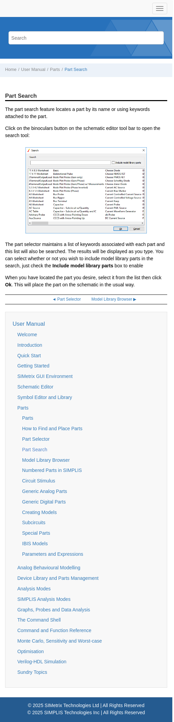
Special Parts (36, 533)
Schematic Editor (35, 387)
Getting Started (33, 365)
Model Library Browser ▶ (113, 299)
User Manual (33, 69)
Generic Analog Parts (44, 491)
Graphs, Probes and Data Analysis (53, 609)
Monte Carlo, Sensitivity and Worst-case (59, 641)
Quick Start (29, 355)
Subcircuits (33, 522)
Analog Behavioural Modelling (48, 567)
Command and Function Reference (54, 630)
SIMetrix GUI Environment (45, 376)
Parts (55, 69)
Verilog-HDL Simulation (41, 661)
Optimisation (30, 651)
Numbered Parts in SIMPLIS (52, 470)
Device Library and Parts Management (58, 578)
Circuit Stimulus (38, 480)
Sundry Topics (32, 672)
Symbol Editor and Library (44, 397)
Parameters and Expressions (52, 554)
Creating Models (39, 512)
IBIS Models (35, 543)
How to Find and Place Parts (52, 428)
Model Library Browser (46, 460)
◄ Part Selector (66, 299)
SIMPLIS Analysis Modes (43, 599)
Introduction (29, 345)
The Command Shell (39, 620)
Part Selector (36, 439)
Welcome (27, 334)
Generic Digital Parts (44, 502)
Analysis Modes (34, 588)
